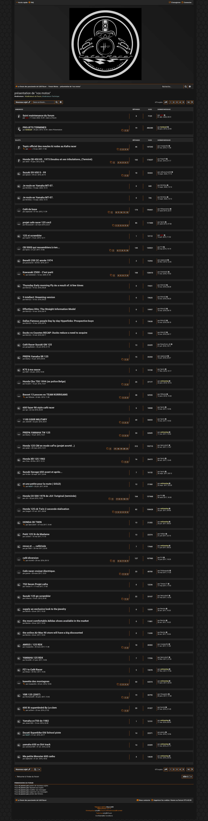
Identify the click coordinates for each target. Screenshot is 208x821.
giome (162, 732)
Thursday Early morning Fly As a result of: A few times (53, 285)
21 (127, 449)
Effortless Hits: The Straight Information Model (49, 309)
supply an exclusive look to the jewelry (44, 609)
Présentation (57, 130)
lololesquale (164, 571)
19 (121, 449)
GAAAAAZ (32, 275)
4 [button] (180, 102)
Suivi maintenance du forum (38, 115)
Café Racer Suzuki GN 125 (37, 344)
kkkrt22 (28, 288)
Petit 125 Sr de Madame (36, 534)
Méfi (27, 372)
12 (127, 212)
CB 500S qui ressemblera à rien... (41, 247)
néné (27, 162)
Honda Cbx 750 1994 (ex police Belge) (44, 381)
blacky (27, 359)
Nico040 (28, 660)
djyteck (28, 175)
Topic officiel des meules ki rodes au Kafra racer (49, 146)
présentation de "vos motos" (32, 93)
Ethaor (27, 672)
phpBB (97, 810)
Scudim (28, 384)
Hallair (162, 534)
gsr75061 (28, 548)
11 (124, 212)
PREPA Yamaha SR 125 (35, 356)
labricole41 (164, 445)
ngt (26, 410)
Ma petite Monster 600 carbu (39, 756)
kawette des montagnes (36, 681)
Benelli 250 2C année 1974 (38, 260)
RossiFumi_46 (165, 344)
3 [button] (176, 102)
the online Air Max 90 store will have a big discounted (53, 632)
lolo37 (30, 486)
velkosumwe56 (165, 172)
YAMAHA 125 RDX (33, 657)
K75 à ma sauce (31, 369)
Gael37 (27, 238)
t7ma (27, 461)
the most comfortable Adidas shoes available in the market (56, 621)
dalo (26, 118)
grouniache (29, 263)
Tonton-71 (28, 586)
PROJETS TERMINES (34, 127)
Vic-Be (27, 474)
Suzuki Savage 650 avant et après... (42, 472)
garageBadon (30, 347)
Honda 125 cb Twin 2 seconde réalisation (46, 509)
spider (27, 448)
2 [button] (173, 102)
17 (115, 449)
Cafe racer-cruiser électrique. (39, 571)
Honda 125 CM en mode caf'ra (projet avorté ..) (49, 445)
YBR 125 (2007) (31, 694)
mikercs (28, 598)
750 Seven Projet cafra (35, 584)
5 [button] (183, 102)
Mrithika (28, 188)
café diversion (31, 558)
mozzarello (164, 146)
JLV (26, 498)
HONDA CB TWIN (32, 522)
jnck (29, 149)
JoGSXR (28, 422)
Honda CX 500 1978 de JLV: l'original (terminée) (49, 496)
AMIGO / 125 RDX (32, 644)
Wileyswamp (164, 209)
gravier (27, 573)
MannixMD (110, 807)
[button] (166, 102)
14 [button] (188, 102)
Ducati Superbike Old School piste (42, 732)
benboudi (28, 130)
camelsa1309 (30, 747)
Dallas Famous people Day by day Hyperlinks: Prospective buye (58, 321)
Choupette (164, 694)
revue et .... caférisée (34, 546)
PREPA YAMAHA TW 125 (36, 432)
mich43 (31, 560)
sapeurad (28, 212)
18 (118, 449)
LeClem (28, 537)
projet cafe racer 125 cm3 (37, 222)
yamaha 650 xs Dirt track (36, 744)
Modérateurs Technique (50, 96)
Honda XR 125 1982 (34, 459)
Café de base (30, 209)
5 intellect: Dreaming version (39, 297)
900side (31, 397)
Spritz (162, 222)
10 (121, 212)
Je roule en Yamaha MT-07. (38, 185)
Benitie (27, 611)
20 (124, 449)
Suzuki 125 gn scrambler (37, 596)
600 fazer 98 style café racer (38, 407)
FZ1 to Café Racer (32, 669)
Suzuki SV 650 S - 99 (34, 172)
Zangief (28, 511)
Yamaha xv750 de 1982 (36, 720)
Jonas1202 (29, 723)
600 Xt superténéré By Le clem (40, 707)
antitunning (164, 381)
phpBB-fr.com (107, 813)
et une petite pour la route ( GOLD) (42, 483)
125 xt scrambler (32, 235)
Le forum (53, 118)
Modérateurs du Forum (33, 96)
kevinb (162, 707)
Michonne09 (29, 697)
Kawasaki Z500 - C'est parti (38, 272)
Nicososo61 (29, 225)
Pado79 (163, 159)
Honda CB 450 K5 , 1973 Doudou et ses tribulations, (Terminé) (57, 159)
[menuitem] (31, 2)
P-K (161, 247)
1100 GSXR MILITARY (35, 419)
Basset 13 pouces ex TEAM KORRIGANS (45, 394)
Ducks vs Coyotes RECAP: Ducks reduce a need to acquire (55, 332)
